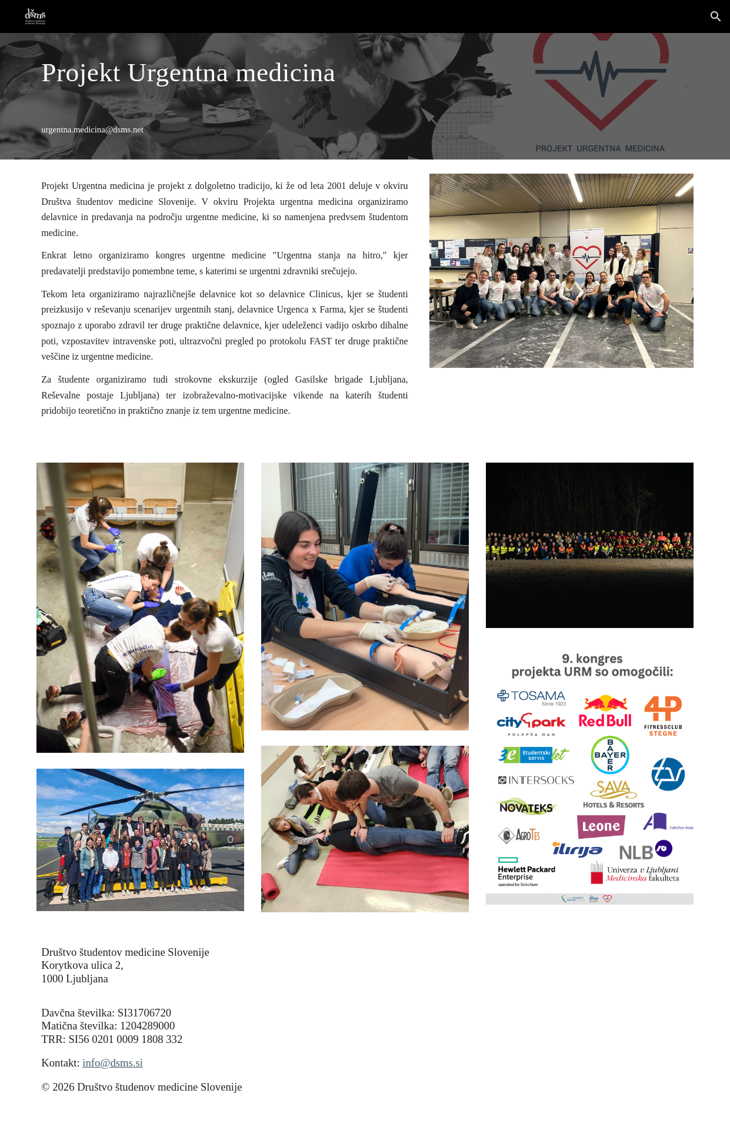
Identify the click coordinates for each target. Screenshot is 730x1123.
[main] (224, 72)
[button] (716, 16)
